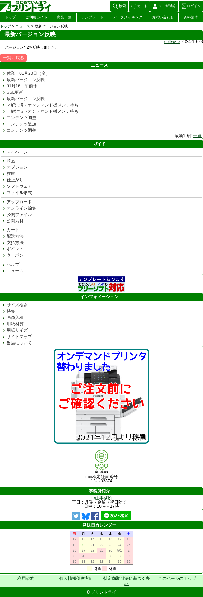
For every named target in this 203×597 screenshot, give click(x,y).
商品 (11, 161)
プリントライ (103, 592)
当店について (19, 343)
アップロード (19, 202)
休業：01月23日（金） (28, 73)
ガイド (99, 144)
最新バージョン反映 (26, 79)
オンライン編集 (21, 208)
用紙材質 (15, 324)
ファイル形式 (19, 192)
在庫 (11, 173)
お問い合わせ (163, 17)
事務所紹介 (99, 491)
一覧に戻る (13, 57)
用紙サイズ (17, 330)
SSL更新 (15, 92)
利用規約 (25, 578)
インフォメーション (99, 296)
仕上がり (15, 180)
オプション (17, 167)
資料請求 (190, 17)
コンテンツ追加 (21, 124)
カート (142, 6)
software (172, 41)
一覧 (197, 135)
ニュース (22, 26)
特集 (11, 311)
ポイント (15, 249)
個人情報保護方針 (76, 578)
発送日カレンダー (99, 525)
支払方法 (15, 242)
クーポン (15, 255)
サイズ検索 (17, 305)
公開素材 (15, 221)
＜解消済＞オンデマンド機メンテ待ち (43, 105)
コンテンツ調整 (21, 117)
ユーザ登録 (167, 6)
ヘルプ (13, 264)
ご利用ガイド (36, 17)
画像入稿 (15, 317)
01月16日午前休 (22, 86)
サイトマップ (19, 336)
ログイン (194, 6)
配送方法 (15, 236)
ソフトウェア (19, 186)
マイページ (17, 152)
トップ (10, 17)
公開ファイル (19, 214)
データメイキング (127, 17)
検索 (122, 6)
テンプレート (92, 17)
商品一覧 (64, 17)
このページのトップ (177, 578)
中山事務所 (101, 498)
